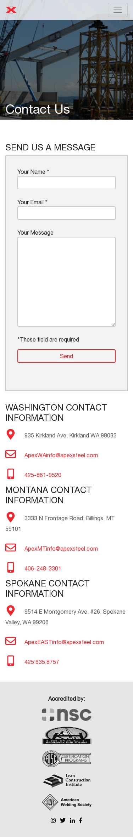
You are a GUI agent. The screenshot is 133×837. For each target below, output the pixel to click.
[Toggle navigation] (118, 10)
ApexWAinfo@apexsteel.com (61, 455)
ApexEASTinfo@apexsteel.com (64, 642)
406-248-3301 (42, 568)
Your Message (66, 278)
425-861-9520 (42, 475)
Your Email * (66, 209)
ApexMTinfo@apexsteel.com (61, 548)
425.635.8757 (41, 662)
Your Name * (66, 178)
